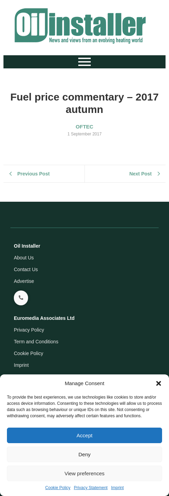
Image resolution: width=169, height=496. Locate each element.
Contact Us (26, 269)
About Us (24, 257)
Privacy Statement (90, 487)
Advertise (24, 281)
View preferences (84, 473)
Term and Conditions (36, 341)
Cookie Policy (58, 487)
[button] (158, 383)
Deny (84, 454)
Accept (84, 435)
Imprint (117, 487)
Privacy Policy (29, 330)
